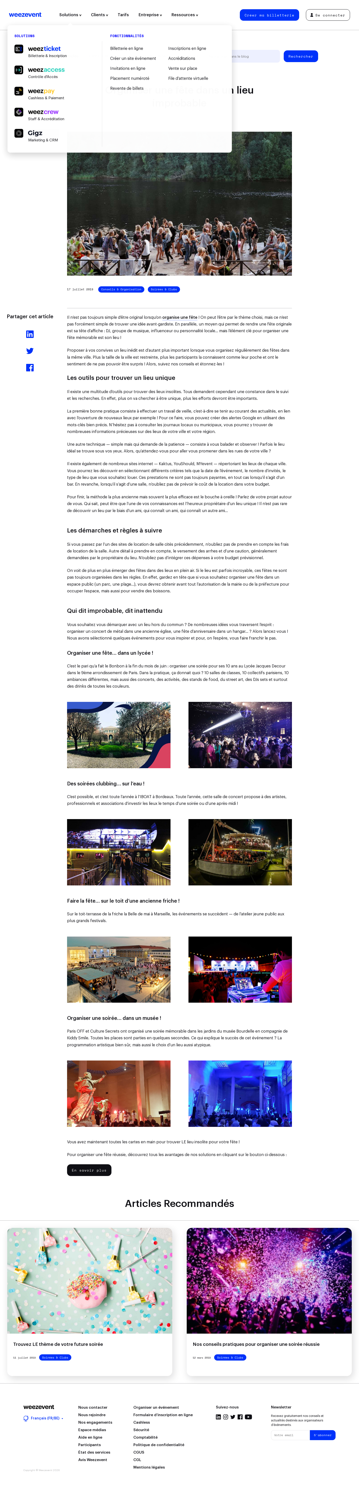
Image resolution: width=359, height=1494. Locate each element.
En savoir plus (89, 1170)
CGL (137, 1460)
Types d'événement (152, 56)
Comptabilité (145, 1437)
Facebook (240, 1416)
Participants (89, 1445)
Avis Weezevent (92, 1460)
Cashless (141, 1422)
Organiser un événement (156, 1407)
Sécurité (141, 1430)
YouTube (248, 1416)
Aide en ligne (90, 1437)
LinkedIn (218, 1416)
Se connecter (327, 15)
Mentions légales (149, 1467)
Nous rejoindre (91, 1415)
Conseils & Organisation (121, 289)
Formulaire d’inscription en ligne (163, 1415)
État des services (94, 1452)
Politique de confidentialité (158, 1445)
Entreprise (150, 15)
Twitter (232, 1416)
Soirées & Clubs (164, 289)
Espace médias (92, 1430)
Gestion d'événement (107, 56)
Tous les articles (63, 56)
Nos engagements (95, 1422)
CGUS (138, 1452)
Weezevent (25, 15)
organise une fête (179, 318)
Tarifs (123, 15)
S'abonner (323, 1435)
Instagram (225, 1416)
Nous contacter (92, 1407)
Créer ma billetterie (269, 15)
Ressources (185, 15)
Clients (99, 15)
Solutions (70, 15)
